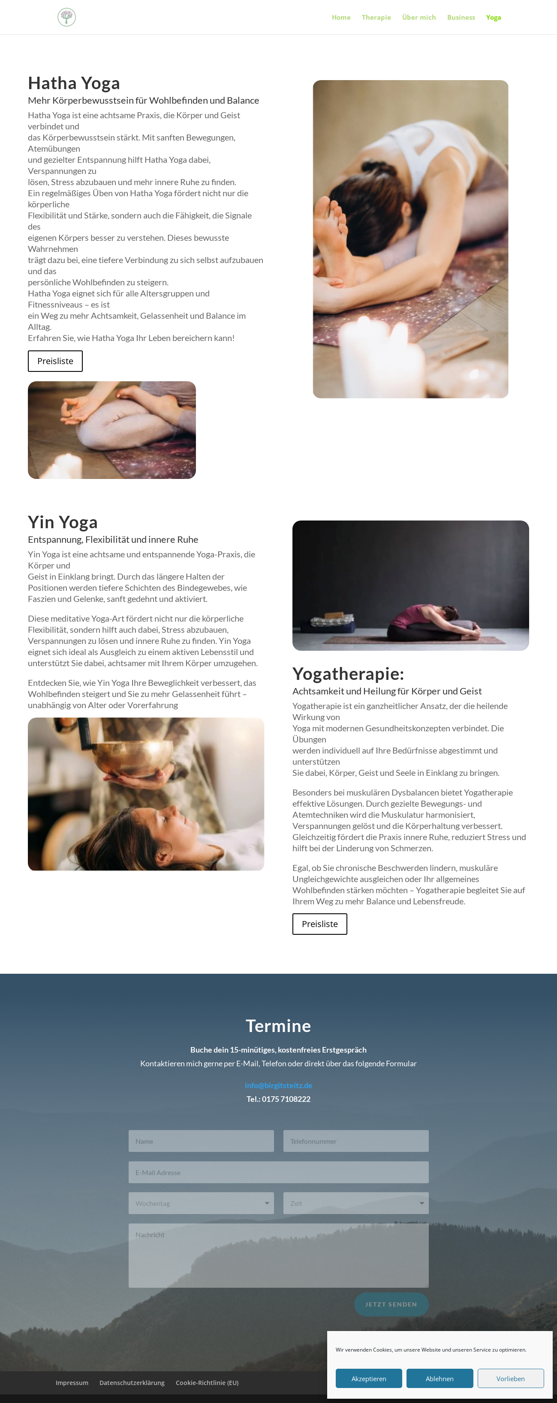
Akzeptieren (369, 1378)
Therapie (376, 17)
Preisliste (55, 361)
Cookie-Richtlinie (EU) (207, 1383)
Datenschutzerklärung (132, 1383)
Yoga (493, 17)
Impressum (72, 1383)
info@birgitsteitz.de (279, 1085)
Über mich (419, 17)
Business (461, 17)
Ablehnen (440, 1378)
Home (341, 17)
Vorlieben (511, 1378)
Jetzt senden (391, 1308)
